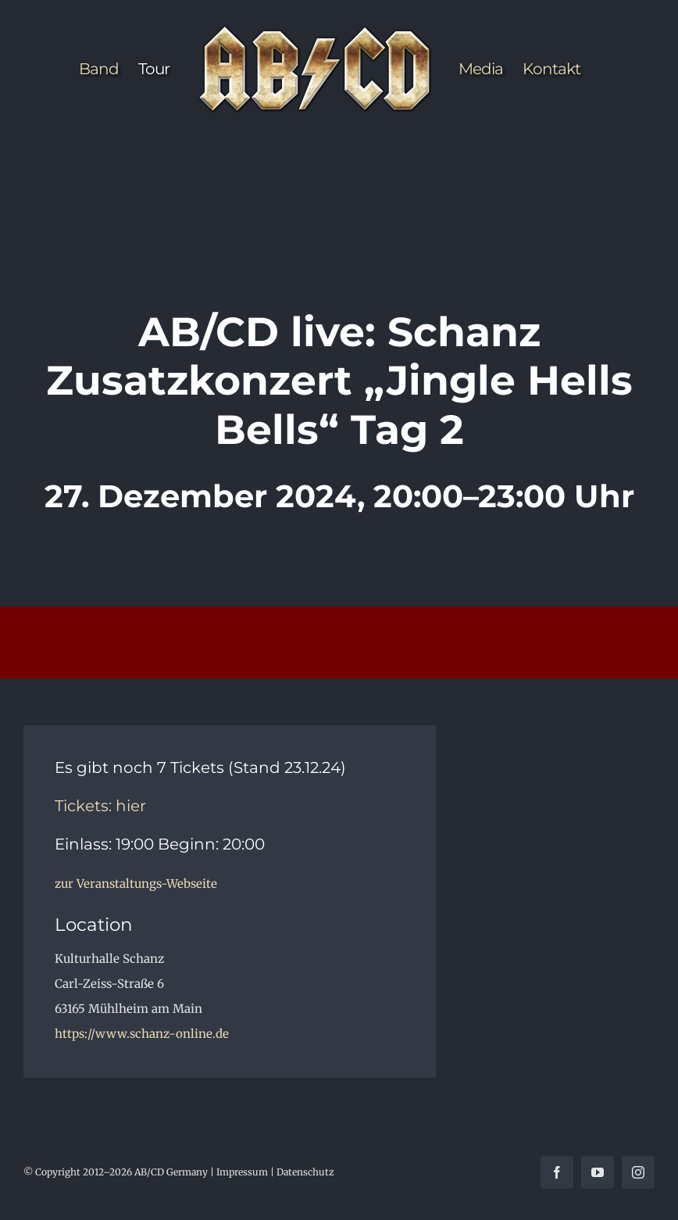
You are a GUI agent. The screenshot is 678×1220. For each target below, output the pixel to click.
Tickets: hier (100, 805)
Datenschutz (305, 1172)
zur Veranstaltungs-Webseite (136, 883)
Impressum (242, 1172)
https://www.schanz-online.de (142, 1033)
